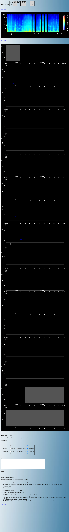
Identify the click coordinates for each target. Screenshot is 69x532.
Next (5, 9)
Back (2, 9)
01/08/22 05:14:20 (5, 4)
